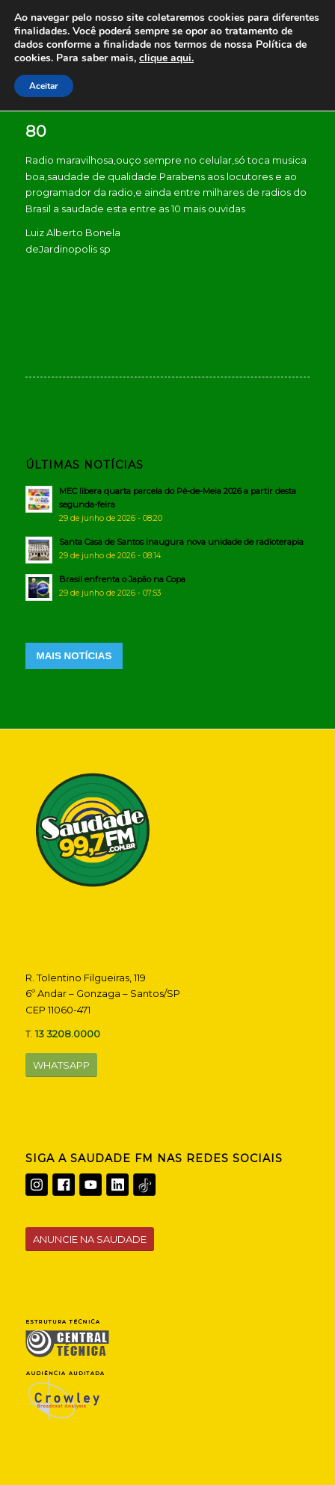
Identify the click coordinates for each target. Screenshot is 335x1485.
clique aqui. (166, 58)
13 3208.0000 (67, 1034)
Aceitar (43, 86)
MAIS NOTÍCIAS (74, 655)
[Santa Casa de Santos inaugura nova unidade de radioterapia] (167, 549)
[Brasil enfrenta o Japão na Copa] (167, 586)
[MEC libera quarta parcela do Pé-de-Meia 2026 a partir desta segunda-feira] (167, 504)
